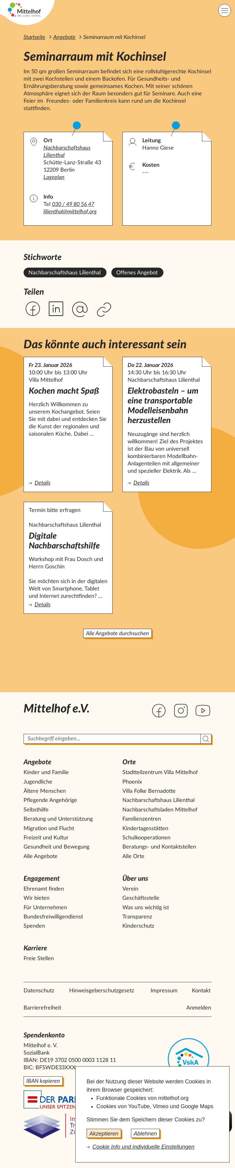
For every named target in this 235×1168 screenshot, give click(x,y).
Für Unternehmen (45, 907)
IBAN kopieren (43, 1081)
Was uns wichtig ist (145, 907)
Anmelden (198, 1008)
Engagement (42, 879)
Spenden (34, 926)
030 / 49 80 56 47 (73, 204)
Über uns (135, 879)
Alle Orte (133, 856)
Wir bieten (37, 898)
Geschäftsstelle (140, 898)
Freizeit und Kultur (46, 838)
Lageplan (54, 177)
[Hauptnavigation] (224, 10)
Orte (129, 762)
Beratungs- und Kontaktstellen (159, 847)
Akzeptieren (103, 1134)
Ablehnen (145, 1134)
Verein (130, 889)
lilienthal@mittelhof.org (70, 212)
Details (67, 482)
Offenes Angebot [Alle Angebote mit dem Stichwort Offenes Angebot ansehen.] (137, 273)
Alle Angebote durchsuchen (117, 633)
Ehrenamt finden (44, 889)
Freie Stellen (39, 958)
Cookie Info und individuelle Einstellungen (143, 1147)
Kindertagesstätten (145, 828)
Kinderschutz (138, 926)
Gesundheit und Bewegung (56, 847)
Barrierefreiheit (42, 1008)
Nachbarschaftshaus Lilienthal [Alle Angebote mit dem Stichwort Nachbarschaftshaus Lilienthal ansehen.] (64, 273)
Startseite (34, 37)
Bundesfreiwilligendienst (53, 917)
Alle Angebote (41, 856)
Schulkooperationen (146, 838)
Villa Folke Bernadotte (149, 791)
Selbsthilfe (36, 810)
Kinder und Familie (46, 772)
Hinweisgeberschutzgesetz (101, 991)
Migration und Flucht (49, 828)
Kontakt (201, 991)
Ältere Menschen (45, 791)
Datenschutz (39, 991)
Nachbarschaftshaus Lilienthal (158, 800)
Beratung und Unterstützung (58, 819)
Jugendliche (38, 782)
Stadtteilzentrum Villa (160, 772)
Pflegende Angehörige (50, 800)
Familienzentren (141, 819)
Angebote (64, 37)
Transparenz (137, 917)
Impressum (164, 991)
